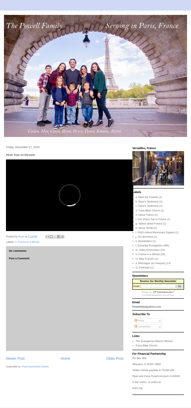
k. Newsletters (143, 241)
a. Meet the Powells (146, 197)
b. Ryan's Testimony (147, 201)
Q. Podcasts (142, 267)
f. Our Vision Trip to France (150, 219)
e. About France (144, 214)
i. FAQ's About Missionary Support (155, 232)
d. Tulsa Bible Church (147, 210)
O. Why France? (144, 258)
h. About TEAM (144, 227)
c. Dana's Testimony (147, 205)
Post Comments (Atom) (35, 366)
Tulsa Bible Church (146, 345)
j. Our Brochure (144, 236)
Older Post (114, 358)
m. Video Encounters (147, 249)
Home (65, 358)
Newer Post (15, 358)
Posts (139, 320)
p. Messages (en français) (150, 263)
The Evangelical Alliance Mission (154, 341)
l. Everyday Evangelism (148, 245)
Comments (142, 326)
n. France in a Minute (27, 241)
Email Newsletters (154, 295)
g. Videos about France (148, 223)
